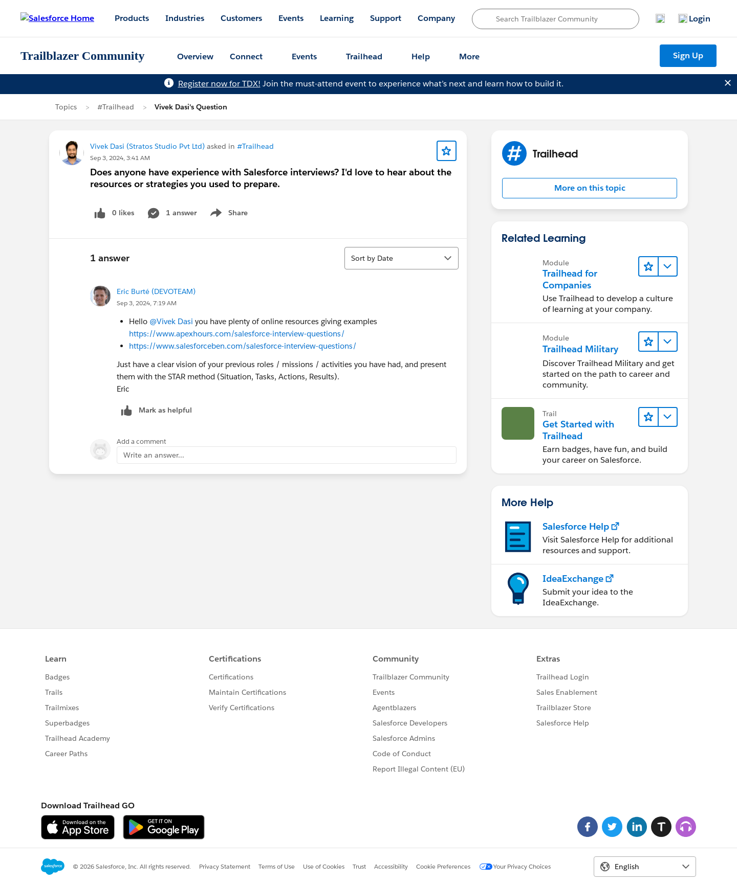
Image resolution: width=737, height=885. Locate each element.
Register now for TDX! (219, 83)
